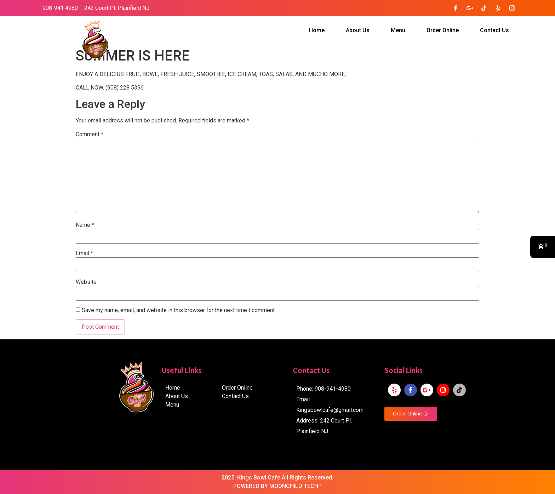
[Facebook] (455, 8)
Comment (89, 134)
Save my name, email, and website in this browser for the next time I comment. (179, 310)
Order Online (443, 30)
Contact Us (494, 30)
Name (85, 225)
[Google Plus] (469, 8)
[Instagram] (512, 8)
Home (317, 30)
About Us (358, 30)
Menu (398, 30)
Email (84, 253)
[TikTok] (484, 8)
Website (86, 282)
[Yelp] (498, 8)
